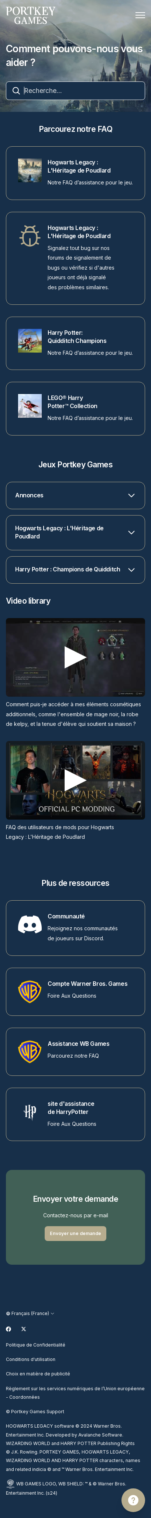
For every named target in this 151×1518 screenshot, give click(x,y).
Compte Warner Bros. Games (87, 983)
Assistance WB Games (79, 1043)
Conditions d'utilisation (30, 1359)
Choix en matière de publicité (38, 1374)
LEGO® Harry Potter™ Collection (72, 402)
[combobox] (75, 90)
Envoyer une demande (75, 1233)
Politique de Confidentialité (35, 1345)
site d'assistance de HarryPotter (71, 1107)
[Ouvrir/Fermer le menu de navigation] (140, 15)
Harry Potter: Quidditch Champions (77, 336)
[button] (75, 495)
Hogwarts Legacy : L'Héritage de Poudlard (79, 166)
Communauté (66, 916)
